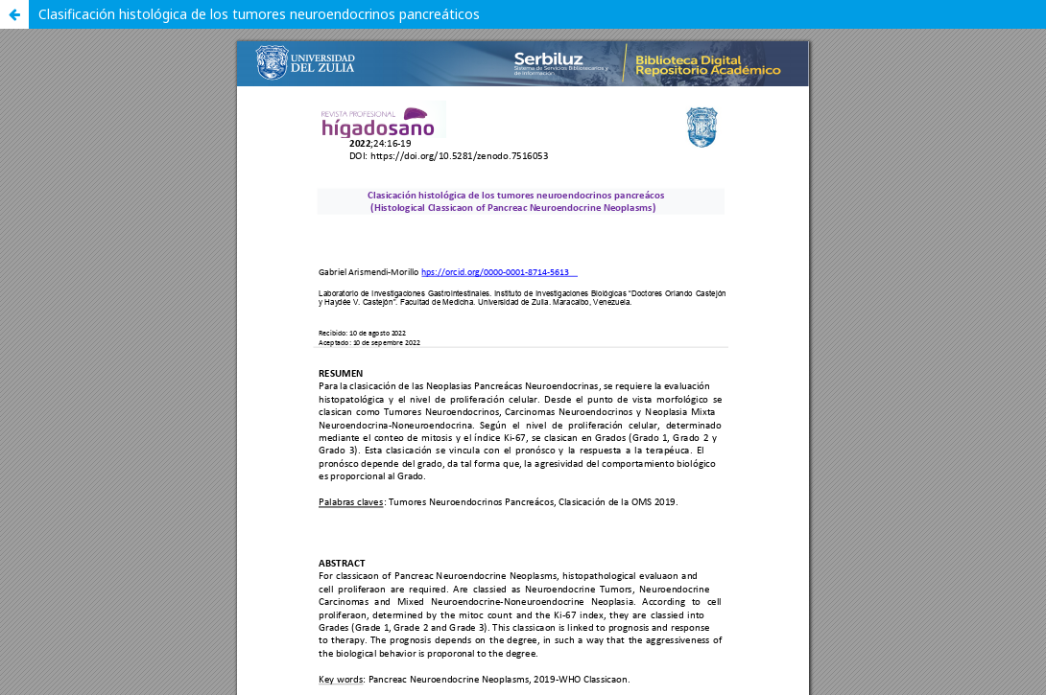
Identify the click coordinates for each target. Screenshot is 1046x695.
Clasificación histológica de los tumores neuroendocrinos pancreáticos (259, 14)
